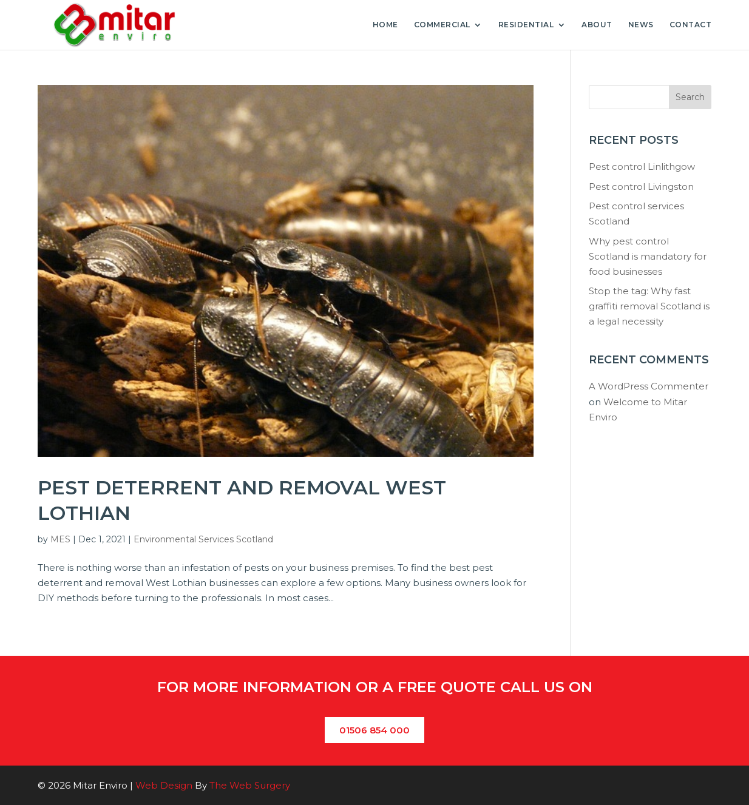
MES (60, 539)
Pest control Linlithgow (642, 166)
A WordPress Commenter (648, 386)
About (596, 25)
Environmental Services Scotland (203, 539)
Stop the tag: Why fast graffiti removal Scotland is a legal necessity (649, 306)
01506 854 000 (374, 730)
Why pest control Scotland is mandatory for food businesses (648, 256)
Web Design (163, 785)
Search (690, 97)
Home (385, 25)
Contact (690, 25)
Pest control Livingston (641, 186)
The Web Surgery (249, 785)
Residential (526, 25)
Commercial (442, 25)
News (641, 25)
